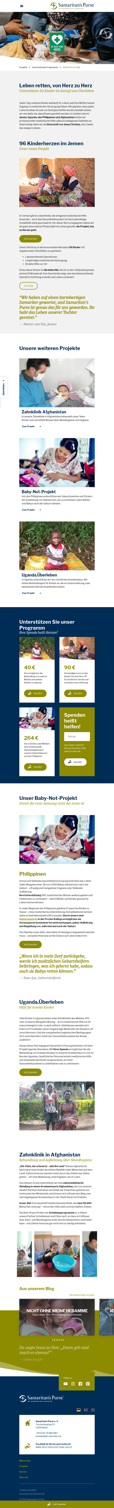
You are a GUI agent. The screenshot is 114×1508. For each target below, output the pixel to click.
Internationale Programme (45, 67)
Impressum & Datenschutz (32, 1494)
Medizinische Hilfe (71, 67)
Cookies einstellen (28, 1490)
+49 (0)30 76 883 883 (46, 1433)
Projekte (23, 67)
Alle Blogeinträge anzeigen (82, 1295)
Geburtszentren (28, 919)
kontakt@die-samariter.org (48, 1436)
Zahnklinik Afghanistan (44, 412)
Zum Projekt (31, 426)
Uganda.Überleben (39, 575)
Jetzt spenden (56, 1504)
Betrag (72, 736)
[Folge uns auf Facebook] (80, 1383)
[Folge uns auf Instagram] (73, 1383)
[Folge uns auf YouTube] (65, 1383)
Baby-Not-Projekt (39, 491)
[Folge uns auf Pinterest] (88, 1383)
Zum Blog (28, 286)
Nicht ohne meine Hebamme (57, 1310)
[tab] (78, 1410)
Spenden (35, 693)
